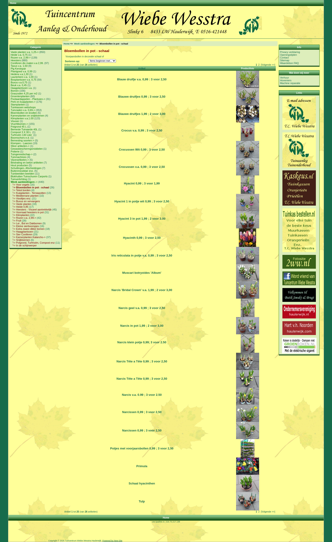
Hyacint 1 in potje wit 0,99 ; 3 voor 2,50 (141, 201)
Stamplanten (18, 104)
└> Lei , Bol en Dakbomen (26, 223)
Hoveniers (285, 80)
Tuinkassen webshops (23, 107)
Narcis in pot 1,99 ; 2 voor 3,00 (141, 325)
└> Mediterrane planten (25, 195)
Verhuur (284, 77)
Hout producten (19, 165)
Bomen (15, 90)
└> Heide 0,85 (19, 206)
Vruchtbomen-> (19, 123)
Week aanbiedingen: (84, 43)
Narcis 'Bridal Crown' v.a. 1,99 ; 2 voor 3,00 (142, 290)
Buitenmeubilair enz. (22, 170)
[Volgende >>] (268, 65)
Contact (284, 57)
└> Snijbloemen (20, 240)
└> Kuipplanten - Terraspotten (28, 193)
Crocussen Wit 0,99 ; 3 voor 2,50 (142, 149)
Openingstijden (288, 54)
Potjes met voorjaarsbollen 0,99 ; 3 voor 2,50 (142, 448)
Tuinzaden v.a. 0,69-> (23, 110)
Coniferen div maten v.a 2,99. (27, 63)
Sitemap (284, 60)
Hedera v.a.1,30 (19, 74)
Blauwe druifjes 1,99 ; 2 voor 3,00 (141, 114)
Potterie (15, 151)
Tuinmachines (18, 157)
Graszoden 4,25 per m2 (24, 93)
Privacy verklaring (290, 52)
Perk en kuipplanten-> (23, 101)
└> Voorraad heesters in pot (27, 212)
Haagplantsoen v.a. (21, 88)
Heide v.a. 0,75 (19, 54)
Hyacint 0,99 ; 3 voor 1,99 (142, 183)
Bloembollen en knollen (24, 112)
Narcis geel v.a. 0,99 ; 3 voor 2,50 (142, 308)
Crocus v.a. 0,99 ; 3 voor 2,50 (141, 130)
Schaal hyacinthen (142, 483)
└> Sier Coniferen (21, 234)
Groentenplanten (20, 96)
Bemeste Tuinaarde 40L (24, 129)
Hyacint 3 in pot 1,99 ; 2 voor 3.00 (141, 218)
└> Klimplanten (20, 215)
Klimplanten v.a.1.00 (22, 118)
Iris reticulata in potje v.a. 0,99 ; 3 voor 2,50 (141, 255)
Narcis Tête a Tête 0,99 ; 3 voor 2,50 (141, 361)
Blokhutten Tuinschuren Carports (29, 176)
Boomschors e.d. (20, 137)
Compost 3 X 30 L (21, 132)
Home (13, 3)
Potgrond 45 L (19, 126)
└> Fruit (16, 220)
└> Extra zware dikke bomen (27, 228)
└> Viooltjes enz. (21, 198)
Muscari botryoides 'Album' (141, 272)
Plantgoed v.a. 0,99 (21, 71)
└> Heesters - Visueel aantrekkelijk (31, 209)
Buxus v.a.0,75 (19, 82)
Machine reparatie (290, 83)
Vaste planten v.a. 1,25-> (25, 52)
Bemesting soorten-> (22, 140)
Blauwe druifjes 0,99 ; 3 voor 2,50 (141, 96)
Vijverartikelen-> (20, 159)
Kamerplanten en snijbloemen (27, 115)
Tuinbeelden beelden (22, 173)
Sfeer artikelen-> (20, 146)
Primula (141, 466)
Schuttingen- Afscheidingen (26, 168)
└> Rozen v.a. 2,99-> (23, 217)
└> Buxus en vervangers (25, 201)
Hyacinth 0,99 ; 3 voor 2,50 (141, 237)
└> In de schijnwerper (24, 245)
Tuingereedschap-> (22, 154)
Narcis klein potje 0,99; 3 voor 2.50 (141, 342)
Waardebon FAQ (289, 63)
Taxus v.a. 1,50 (19, 65)
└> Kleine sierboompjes (25, 226)
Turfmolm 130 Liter (22, 135)
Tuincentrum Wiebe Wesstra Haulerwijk (83, 540)
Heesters (16, 60)
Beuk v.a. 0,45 (19, 85)
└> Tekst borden (20, 190)
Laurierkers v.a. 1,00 (22, 77)
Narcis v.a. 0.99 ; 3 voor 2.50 (142, 394)
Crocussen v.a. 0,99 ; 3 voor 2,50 (142, 167)
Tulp (142, 501)
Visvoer (15, 121)
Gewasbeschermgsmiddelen (27, 148)
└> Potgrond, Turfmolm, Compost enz (33, 242)
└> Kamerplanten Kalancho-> (28, 237)
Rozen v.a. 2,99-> (20, 57)
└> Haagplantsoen (22, 231)
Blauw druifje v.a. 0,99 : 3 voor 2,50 (141, 79)
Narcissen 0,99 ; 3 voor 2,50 (142, 412)
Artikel (141, 68)
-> (24, 182)
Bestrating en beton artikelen (27, 162)
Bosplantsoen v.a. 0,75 (23, 79)
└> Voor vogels (20, 184)
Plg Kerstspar (18, 68)
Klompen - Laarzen (21, 143)
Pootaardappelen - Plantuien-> (28, 99)
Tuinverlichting (19, 179)
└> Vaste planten (21, 204)
